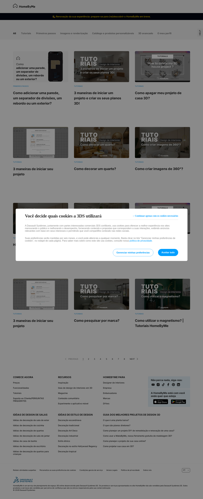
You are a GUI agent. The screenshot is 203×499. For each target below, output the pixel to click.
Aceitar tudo (168, 252)
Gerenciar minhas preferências (133, 252)
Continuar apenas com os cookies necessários (156, 216)
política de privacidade (141, 241)
